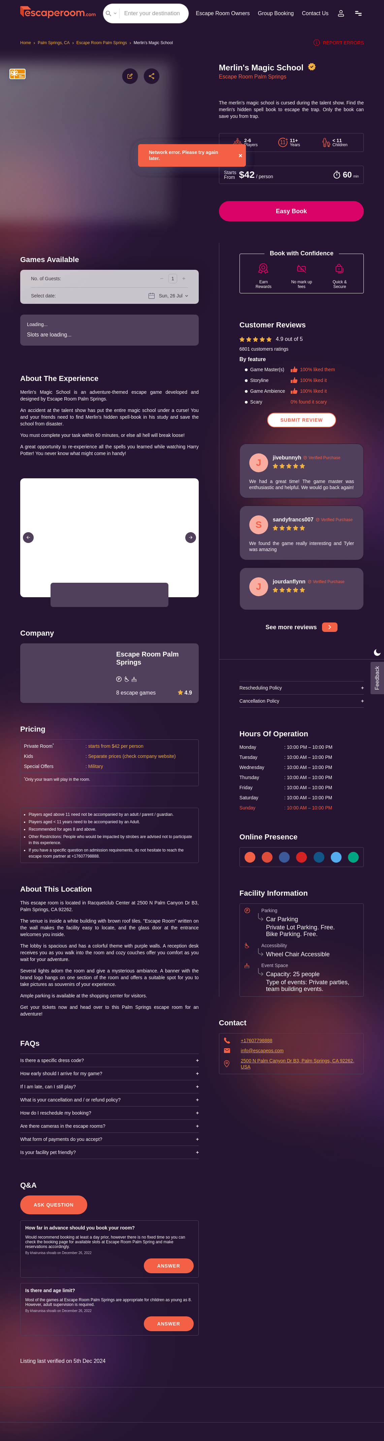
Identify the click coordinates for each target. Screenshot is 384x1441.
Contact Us (316, 13)
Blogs (366, 1386)
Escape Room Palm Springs (102, 42)
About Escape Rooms (349, 1348)
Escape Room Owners (220, 13)
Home (26, 42)
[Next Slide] (190, 537)
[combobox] (144, 13)
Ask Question (53, 1063)
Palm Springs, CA (54, 42)
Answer (169, 1124)
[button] (66, 595)
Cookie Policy (26, 1387)
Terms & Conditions (32, 1362)
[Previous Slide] (28, 537)
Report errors (340, 42)
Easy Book (291, 211)
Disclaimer (22, 1400)
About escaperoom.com (346, 1361)
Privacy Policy (26, 1374)
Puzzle (366, 1399)
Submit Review (301, 424)
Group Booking (275, 13)
